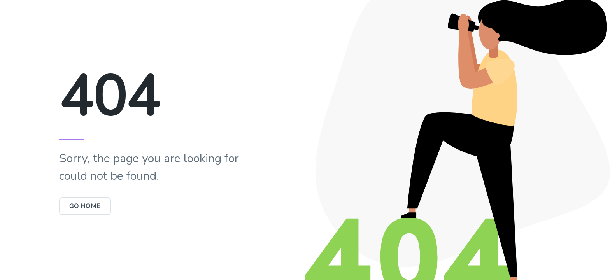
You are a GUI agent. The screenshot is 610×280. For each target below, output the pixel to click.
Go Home (85, 206)
